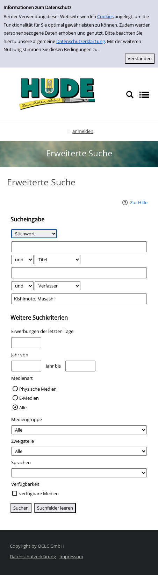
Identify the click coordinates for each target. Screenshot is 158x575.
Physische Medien (38, 389)
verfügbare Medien (39, 493)
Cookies (105, 16)
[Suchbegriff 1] (79, 246)
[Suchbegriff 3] (79, 298)
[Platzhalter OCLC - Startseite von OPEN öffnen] (54, 94)
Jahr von (19, 355)
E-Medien (29, 398)
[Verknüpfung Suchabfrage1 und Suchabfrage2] (22, 259)
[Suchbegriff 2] (79, 272)
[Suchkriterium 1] (34, 233)
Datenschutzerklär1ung (80, 41)
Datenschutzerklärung (33, 556)
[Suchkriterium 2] (57, 259)
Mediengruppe (26, 419)
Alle (23, 407)
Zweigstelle (22, 441)
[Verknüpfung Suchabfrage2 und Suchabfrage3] (22, 285)
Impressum (71, 556)
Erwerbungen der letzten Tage (42, 331)
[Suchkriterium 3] (57, 285)
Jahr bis (53, 366)
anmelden (82, 131)
